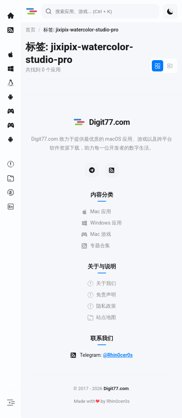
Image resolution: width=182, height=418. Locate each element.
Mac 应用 (96, 212)
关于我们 (102, 283)
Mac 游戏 (96, 234)
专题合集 (96, 246)
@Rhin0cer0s (118, 355)
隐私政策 (102, 306)
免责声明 (102, 295)
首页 (30, 30)
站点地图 (102, 317)
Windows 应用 (102, 223)
